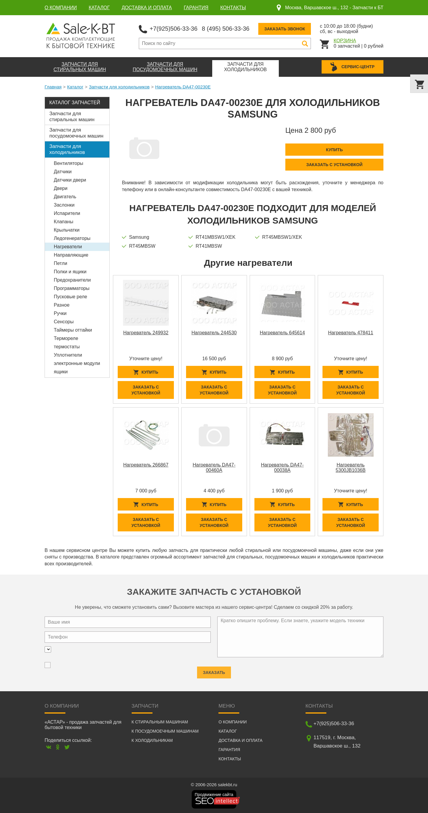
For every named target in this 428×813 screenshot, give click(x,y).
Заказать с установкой (334, 164)
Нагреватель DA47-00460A (214, 467)
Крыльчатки (66, 229)
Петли (60, 263)
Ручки (60, 313)
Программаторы (71, 288)
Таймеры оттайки (73, 330)
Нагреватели (68, 246)
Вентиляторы (68, 163)
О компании (61, 7)
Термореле (66, 338)
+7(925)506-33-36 (174, 28)
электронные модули (77, 363)
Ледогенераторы (72, 238)
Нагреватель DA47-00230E (183, 86)
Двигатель (65, 196)
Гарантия (196, 7)
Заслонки (64, 204)
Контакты (233, 7)
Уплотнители (68, 355)
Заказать (214, 670)
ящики (61, 371)
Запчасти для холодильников (119, 86)
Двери (60, 188)
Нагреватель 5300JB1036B (351, 467)
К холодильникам (152, 740)
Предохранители (72, 280)
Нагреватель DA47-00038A (282, 467)
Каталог (99, 7)
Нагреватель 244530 (214, 332)
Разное (62, 305)
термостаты (67, 346)
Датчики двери (70, 179)
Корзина (345, 40)
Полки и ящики (70, 271)
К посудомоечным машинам (165, 731)
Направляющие (71, 255)
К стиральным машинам (160, 722)
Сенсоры (64, 321)
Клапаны (63, 221)
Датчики (63, 171)
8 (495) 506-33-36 (225, 28)
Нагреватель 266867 (146, 464)
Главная (53, 86)
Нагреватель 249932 (146, 332)
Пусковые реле (70, 296)
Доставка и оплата (147, 7)
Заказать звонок (284, 28)
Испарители (67, 213)
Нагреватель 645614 (282, 332)
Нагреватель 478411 (350, 332)
